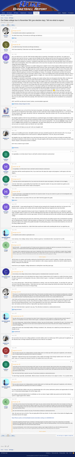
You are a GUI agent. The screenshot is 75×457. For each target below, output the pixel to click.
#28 (72, 176)
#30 (72, 204)
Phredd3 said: (16, 44)
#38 (72, 361)
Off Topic (16, 13)
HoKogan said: (16, 30)
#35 (72, 313)
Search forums (9, 15)
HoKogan (4, 22)
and (18, 309)
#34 (72, 289)
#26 (72, 151)
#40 (72, 399)
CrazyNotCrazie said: (17, 316)
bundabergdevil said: (17, 271)
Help (67, 453)
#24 (72, 107)
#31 (72, 229)
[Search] (71, 13)
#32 (72, 242)
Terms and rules (55, 453)
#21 (72, 27)
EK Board (9, 13)
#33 (72, 268)
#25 (72, 130)
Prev (3, 24)
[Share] (70, 28)
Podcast (30, 13)
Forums (36, 13)
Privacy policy (62, 453)
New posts (3, 15)
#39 (72, 379)
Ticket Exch (23, 13)
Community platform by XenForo (37, 455)
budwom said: (16, 166)
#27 (72, 163)
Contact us (48, 453)
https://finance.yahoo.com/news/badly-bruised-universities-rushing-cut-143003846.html (33, 417)
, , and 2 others (22, 103)
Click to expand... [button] (42, 256)
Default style (4, 453)
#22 (72, 41)
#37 (72, 347)
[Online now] (6, 48)
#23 (72, 54)
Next (13, 24)
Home (3, 13)
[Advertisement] (27, 441)
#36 (72, 335)
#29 (72, 188)
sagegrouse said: (16, 350)
